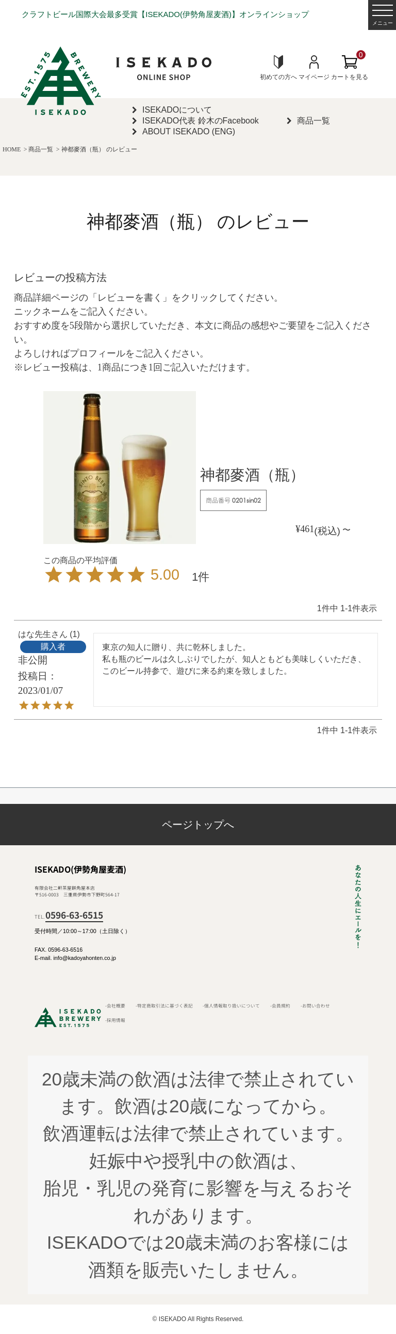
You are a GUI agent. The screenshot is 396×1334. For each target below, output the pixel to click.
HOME (12, 149)
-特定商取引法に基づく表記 (164, 1005)
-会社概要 (115, 1005)
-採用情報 (115, 1020)
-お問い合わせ (315, 1005)
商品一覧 (40, 149)
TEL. (69, 916)
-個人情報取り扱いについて (231, 1005)
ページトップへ (198, 824)
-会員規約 (280, 1005)
